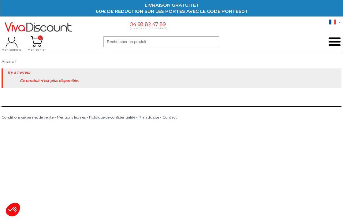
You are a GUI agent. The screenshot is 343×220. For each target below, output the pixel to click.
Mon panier (37, 41)
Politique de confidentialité (112, 117)
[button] (13, 209)
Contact (169, 117)
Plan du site (149, 117)
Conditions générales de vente (28, 117)
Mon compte (11, 41)
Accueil (9, 61)
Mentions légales (71, 117)
